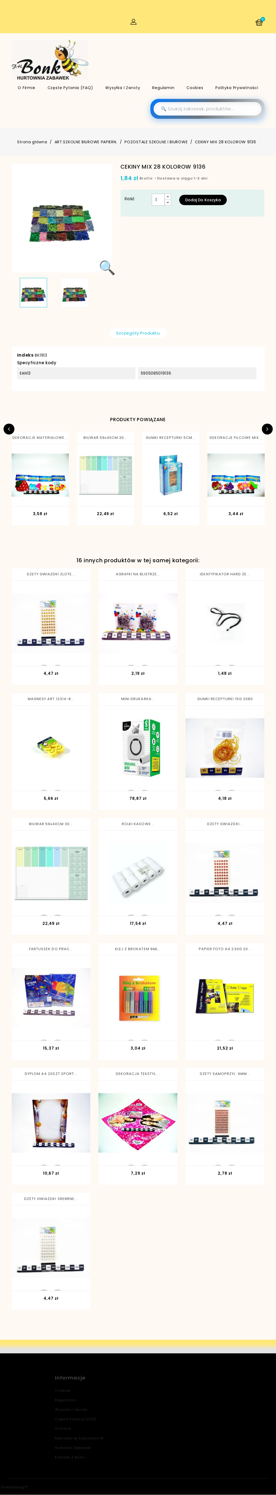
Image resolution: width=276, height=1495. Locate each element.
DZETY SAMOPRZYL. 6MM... (225, 1074)
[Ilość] (158, 200)
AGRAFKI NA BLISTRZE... (138, 574)
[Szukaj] (207, 109)
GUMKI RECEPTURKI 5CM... (171, 437)
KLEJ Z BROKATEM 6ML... (138, 949)
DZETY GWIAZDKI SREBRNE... (51, 1199)
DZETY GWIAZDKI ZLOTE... (51, 574)
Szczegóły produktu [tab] (138, 333)
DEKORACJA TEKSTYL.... (138, 1074)
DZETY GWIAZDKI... (225, 824)
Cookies (195, 87)
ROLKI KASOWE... (138, 824)
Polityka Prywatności (236, 87)
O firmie (26, 87)
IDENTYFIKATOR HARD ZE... (225, 574)
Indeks (25, 355)
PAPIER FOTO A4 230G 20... (225, 949)
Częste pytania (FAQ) (70, 87)
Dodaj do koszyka (203, 200)
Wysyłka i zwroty (122, 87)
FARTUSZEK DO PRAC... (51, 949)
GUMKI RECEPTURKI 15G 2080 (225, 699)
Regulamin (163, 87)
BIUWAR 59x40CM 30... (105, 437)
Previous (9, 429)
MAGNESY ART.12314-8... (51, 699)
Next (267, 429)
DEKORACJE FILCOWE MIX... (236, 437)
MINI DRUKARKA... (138, 699)
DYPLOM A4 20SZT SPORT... (51, 1074)
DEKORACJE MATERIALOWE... (40, 437)
